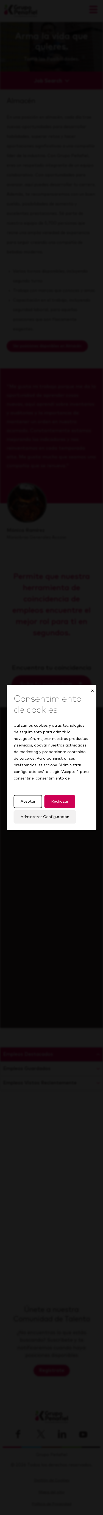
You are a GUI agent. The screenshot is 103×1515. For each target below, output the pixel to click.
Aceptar (27, 801)
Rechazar (59, 801)
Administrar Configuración (44, 817)
